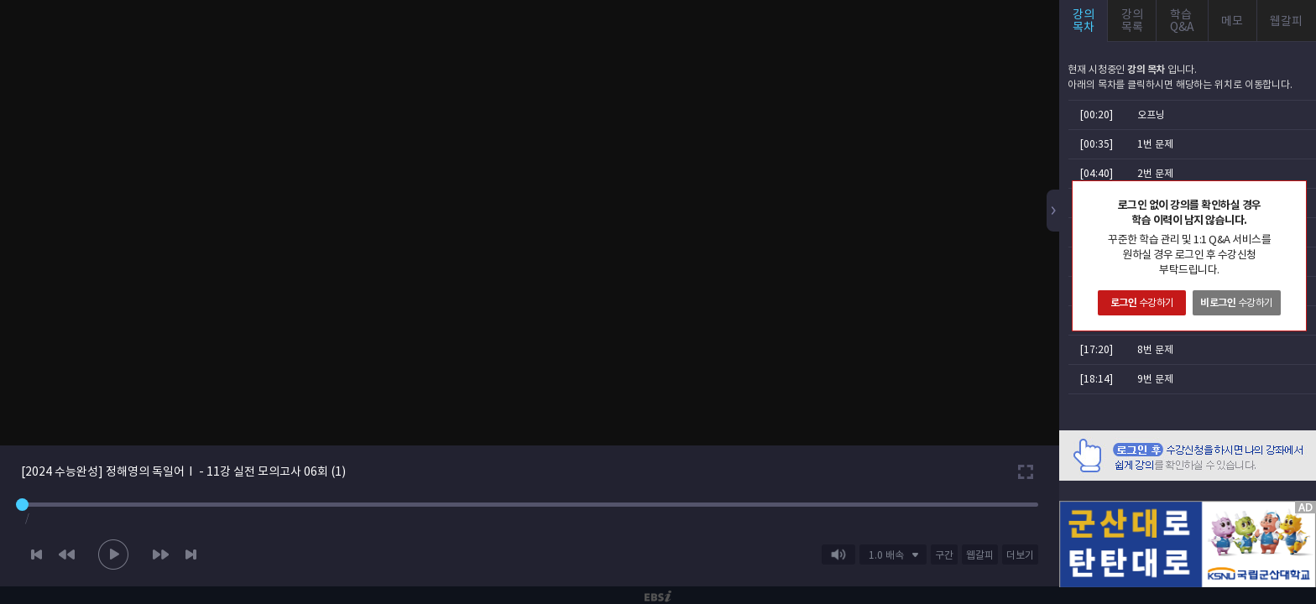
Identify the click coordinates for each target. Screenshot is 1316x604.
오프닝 (1151, 114)
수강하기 (1142, 302)
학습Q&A (1182, 20)
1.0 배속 (886, 555)
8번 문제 (1155, 349)
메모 (1232, 21)
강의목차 (1083, 20)
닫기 (1293, 193)
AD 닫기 (1282, 491)
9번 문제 (1155, 378)
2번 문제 (1155, 173)
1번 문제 (1155, 144)
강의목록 (1132, 20)
